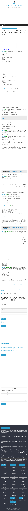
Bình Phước (23, 472)
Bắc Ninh (4, 468)
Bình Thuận (14, 487)
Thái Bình (4, 478)
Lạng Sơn (4, 492)
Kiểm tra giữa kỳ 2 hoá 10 (13, 28)
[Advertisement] (14, 15)
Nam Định (4, 476)
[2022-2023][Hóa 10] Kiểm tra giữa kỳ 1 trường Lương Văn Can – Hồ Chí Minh (13, 351)
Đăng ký (2, 321)
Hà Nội (7, 35)
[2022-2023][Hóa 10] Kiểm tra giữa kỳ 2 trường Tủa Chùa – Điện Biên (14, 290)
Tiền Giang (23, 492)
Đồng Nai (23, 473)
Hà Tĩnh (14, 470)
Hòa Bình (4, 497)
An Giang (23, 476)
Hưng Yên (4, 475)
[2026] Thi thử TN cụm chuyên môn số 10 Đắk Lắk (9, 396)
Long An (23, 489)
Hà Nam (5, 470)
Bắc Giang (4, 493)
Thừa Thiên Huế (13, 475)
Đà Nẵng (14, 476)
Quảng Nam (14, 478)
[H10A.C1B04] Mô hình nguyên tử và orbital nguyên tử (23, 297)
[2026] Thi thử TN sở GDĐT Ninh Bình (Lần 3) (8, 392)
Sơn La (5, 498)
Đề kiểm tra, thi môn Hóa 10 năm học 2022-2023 (11, 284)
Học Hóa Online (14, 5)
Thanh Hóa (14, 467)
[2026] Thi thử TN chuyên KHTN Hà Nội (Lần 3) (8, 398)
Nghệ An (14, 468)
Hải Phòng (4, 473)
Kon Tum (14, 489)
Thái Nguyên (5, 490)
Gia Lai (14, 490)
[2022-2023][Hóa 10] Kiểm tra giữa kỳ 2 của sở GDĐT (9, 350)
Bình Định (14, 481)
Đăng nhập (2, 322)
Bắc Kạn (5, 489)
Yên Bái (5, 504)
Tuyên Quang (5, 486)
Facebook (11, 500)
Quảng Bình (14, 472)
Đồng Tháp (23, 484)
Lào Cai (5, 503)
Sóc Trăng (23, 490)
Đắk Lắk (14, 492)
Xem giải (3, 51)
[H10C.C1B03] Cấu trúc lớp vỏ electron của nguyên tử (9, 348)
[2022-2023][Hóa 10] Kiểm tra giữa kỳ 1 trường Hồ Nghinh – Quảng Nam (12, 347)
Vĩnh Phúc (4, 479)
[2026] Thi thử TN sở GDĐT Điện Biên (7, 390)
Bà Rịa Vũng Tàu (23, 468)
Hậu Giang (23, 486)
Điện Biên (4, 500)
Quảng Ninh (5, 495)
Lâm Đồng (14, 495)
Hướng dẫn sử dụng (13, 504)
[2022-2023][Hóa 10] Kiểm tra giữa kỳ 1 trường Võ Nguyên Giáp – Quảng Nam (13, 298)
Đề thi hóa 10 (4, 35)
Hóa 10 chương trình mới (5, 28)
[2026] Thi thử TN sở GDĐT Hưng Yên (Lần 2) (8, 394)
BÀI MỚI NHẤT (14, 388)
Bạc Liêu (23, 478)
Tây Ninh (23, 475)
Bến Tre (23, 479)
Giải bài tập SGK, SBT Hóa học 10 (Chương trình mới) (4, 298)
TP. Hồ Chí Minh (23, 467)
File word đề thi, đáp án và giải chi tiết (9, 37)
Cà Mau (23, 481)
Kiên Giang (23, 487)
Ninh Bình (4, 481)
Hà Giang (4, 484)
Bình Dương (23, 470)
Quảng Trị (14, 473)
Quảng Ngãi (14, 479)
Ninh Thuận (14, 486)
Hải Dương (5, 472)
